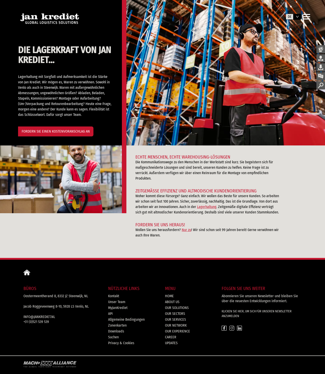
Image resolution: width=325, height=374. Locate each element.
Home (169, 296)
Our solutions (177, 308)
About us (172, 302)
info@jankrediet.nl (39, 317)
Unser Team (116, 302)
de (290, 16)
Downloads (116, 331)
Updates (171, 343)
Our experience (177, 331)
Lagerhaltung (206, 207)
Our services (175, 319)
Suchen (113, 337)
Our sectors (175, 313)
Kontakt (113, 296)
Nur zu (186, 230)
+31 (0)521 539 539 (36, 322)
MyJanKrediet (118, 308)
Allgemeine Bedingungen (126, 319)
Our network (176, 325)
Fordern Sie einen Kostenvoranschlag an (56, 131)
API (110, 313)
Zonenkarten (117, 325)
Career (170, 337)
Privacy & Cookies (121, 343)
